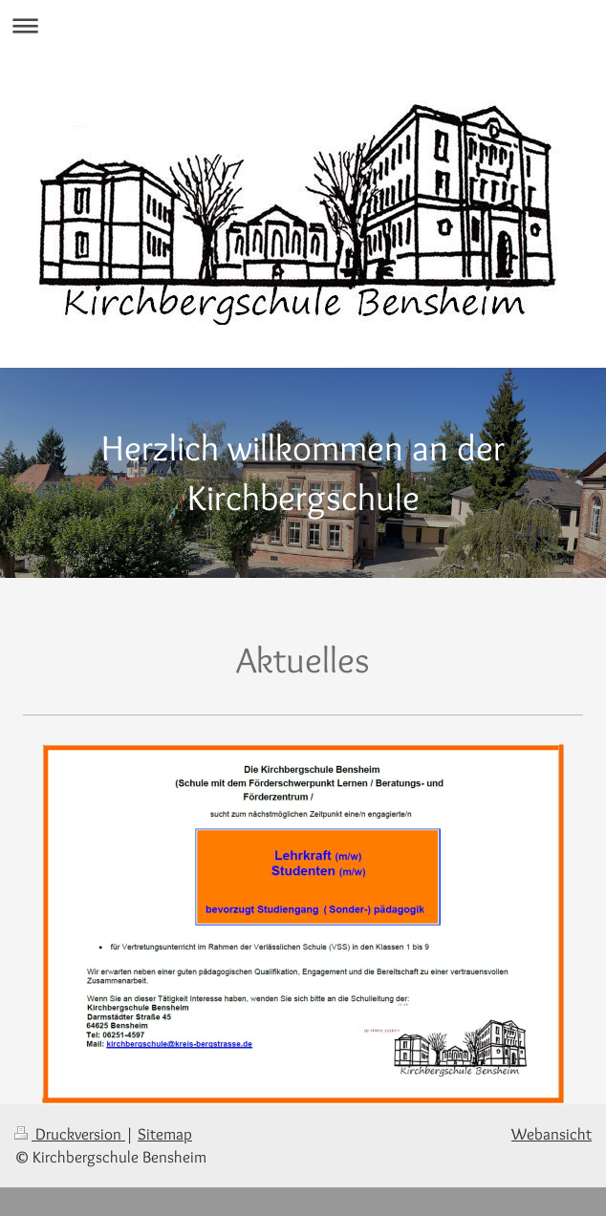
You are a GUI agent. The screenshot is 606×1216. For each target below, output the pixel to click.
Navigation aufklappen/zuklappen (303, 25)
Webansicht (551, 1133)
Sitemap (165, 1133)
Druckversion (69, 1133)
